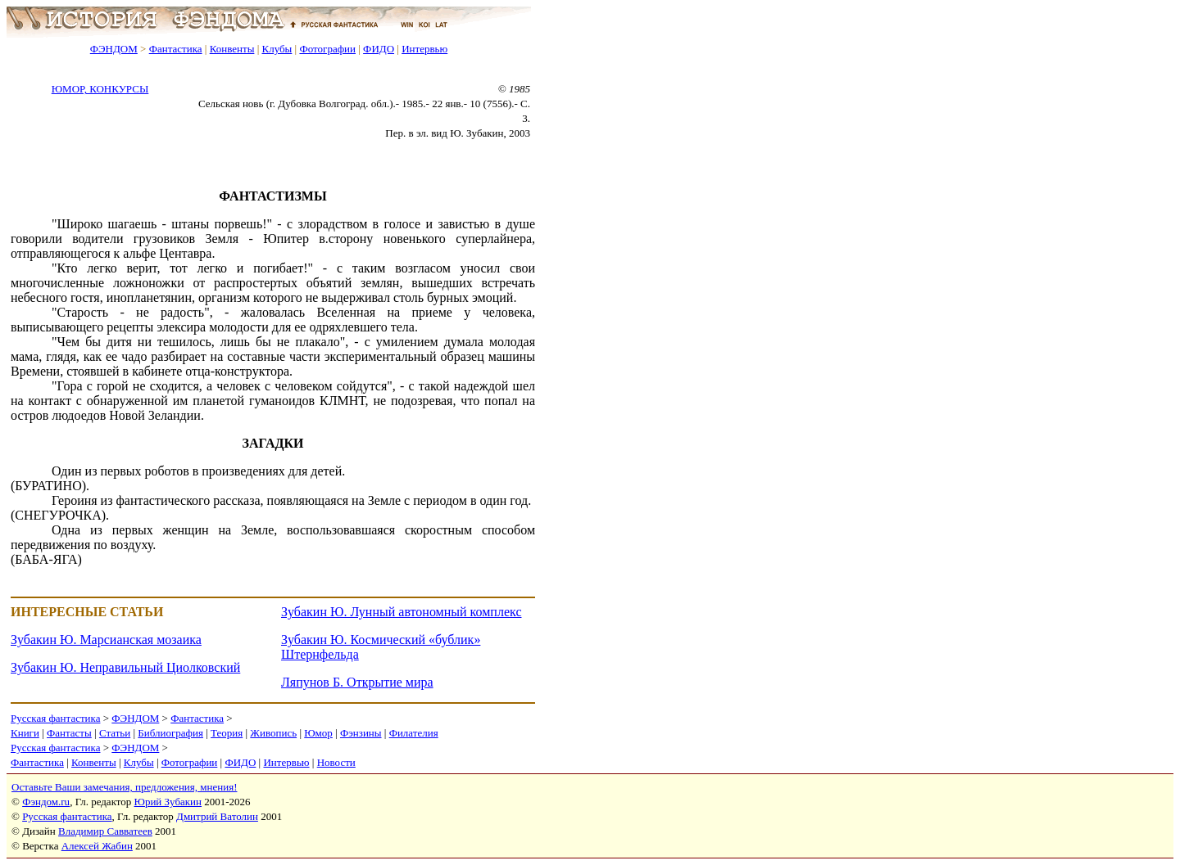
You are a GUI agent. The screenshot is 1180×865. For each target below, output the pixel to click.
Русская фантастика (55, 718)
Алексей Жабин (97, 846)
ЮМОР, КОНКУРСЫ (100, 89)
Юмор (318, 733)
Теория (227, 733)
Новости (336, 762)
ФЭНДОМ (114, 49)
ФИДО (378, 49)
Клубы (276, 49)
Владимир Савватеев (105, 831)
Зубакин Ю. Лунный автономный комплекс (401, 612)
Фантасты (69, 733)
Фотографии (327, 49)
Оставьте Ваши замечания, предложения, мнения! (124, 787)
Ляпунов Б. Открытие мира (357, 682)
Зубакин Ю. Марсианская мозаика (106, 639)
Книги (25, 733)
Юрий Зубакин (168, 801)
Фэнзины (361, 733)
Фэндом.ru (46, 801)
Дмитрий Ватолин (217, 816)
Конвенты (232, 49)
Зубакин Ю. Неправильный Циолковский (125, 667)
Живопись (273, 733)
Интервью (424, 49)
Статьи (114, 733)
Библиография (170, 733)
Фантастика (175, 49)
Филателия (413, 733)
